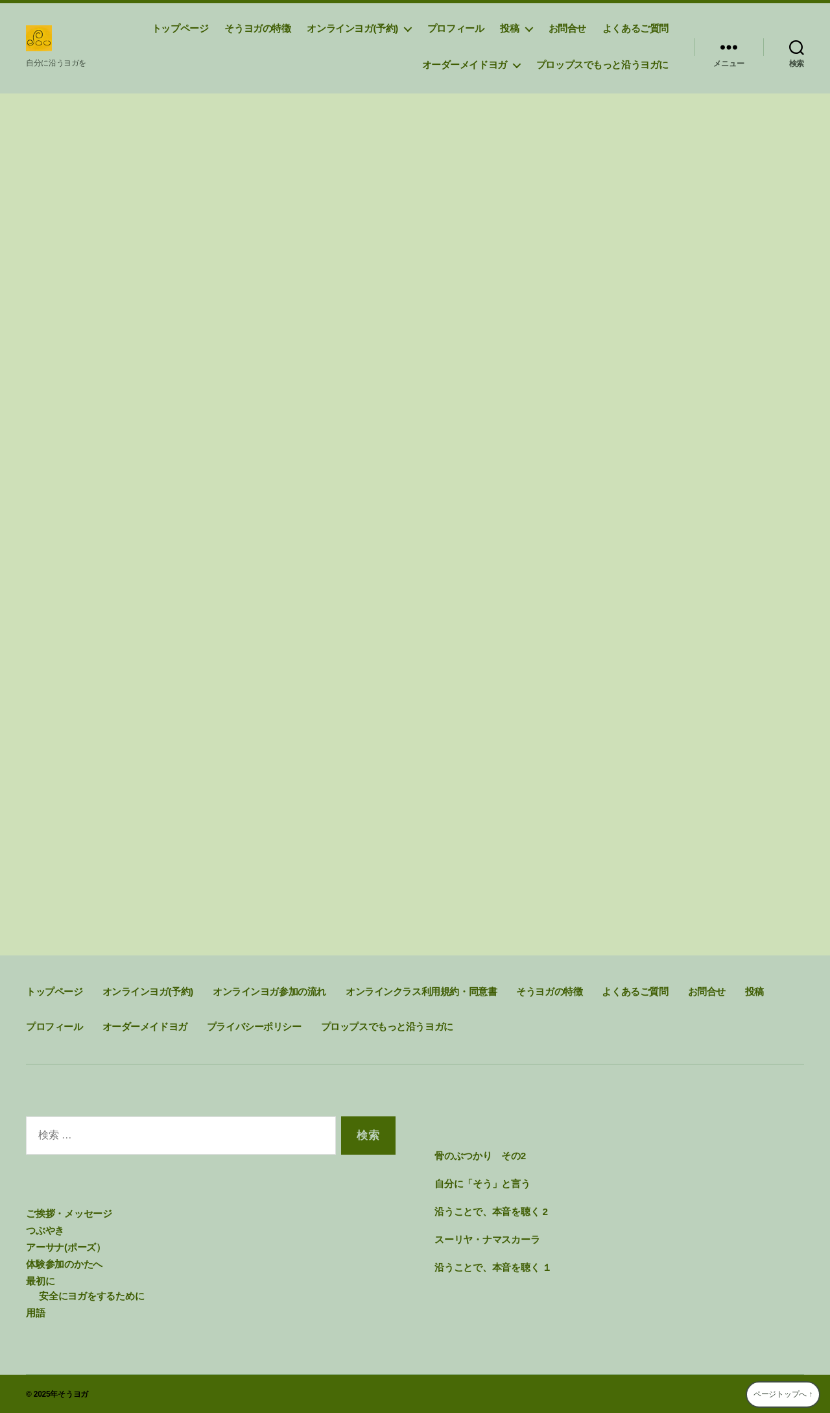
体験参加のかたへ (64, 1263)
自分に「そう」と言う (482, 1183)
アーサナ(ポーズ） (66, 1246)
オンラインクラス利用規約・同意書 (421, 992)
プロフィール (455, 28)
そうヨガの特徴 (257, 28)
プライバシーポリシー (254, 1027)
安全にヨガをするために (91, 1294)
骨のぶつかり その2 (480, 1156)
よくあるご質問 (635, 28)
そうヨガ (73, 1392)
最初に (40, 1279)
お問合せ (567, 28)
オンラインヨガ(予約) (352, 28)
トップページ (180, 28)
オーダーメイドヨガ (464, 64)
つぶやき (45, 1230)
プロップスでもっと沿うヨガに (602, 64)
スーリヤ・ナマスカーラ (487, 1238)
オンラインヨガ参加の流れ (269, 992)
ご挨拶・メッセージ (69, 1213)
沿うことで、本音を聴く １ (493, 1266)
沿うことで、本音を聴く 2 (490, 1211)
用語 (35, 1310)
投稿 (509, 28)
